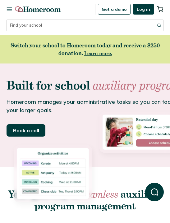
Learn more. (98, 53)
